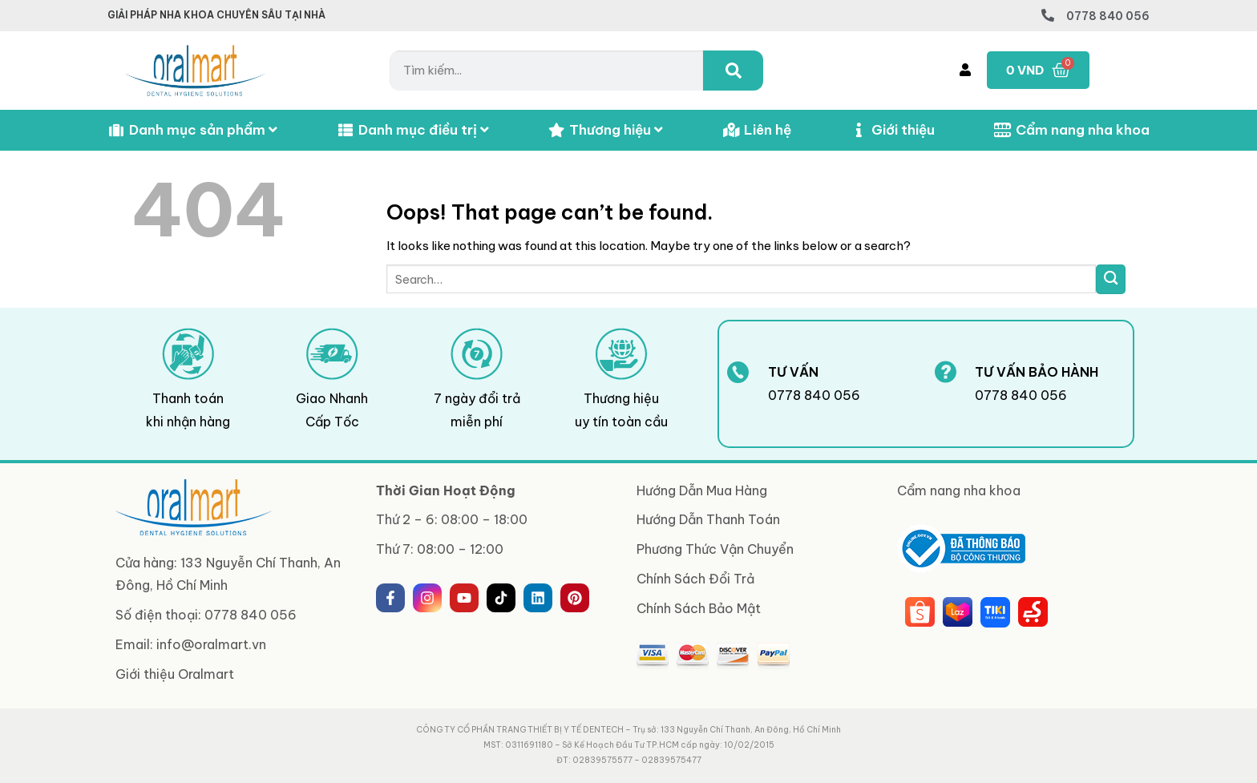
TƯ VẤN (793, 372)
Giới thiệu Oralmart (174, 674)
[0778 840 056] (1047, 15)
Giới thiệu (892, 130)
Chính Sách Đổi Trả (695, 579)
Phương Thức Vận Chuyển (715, 549)
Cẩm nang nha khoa (1072, 130)
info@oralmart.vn (211, 644)
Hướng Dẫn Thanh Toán (708, 519)
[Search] (733, 70)
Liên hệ (756, 130)
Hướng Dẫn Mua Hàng (702, 490)
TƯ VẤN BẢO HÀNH (1036, 372)
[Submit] (1111, 279)
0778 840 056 (1108, 16)
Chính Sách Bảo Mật (699, 608)
